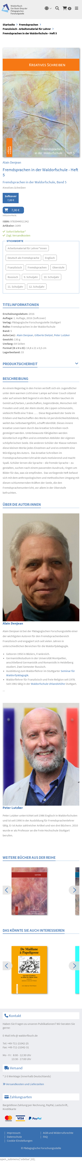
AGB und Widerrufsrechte (58, 1133)
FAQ (45, 1136)
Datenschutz (14, 1136)
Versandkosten (21, 235)
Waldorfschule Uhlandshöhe (48, 683)
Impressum (13, 1133)
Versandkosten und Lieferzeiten (23, 1084)
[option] (41, 891)
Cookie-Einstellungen (19, 1140)
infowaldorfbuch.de (24, 1035)
